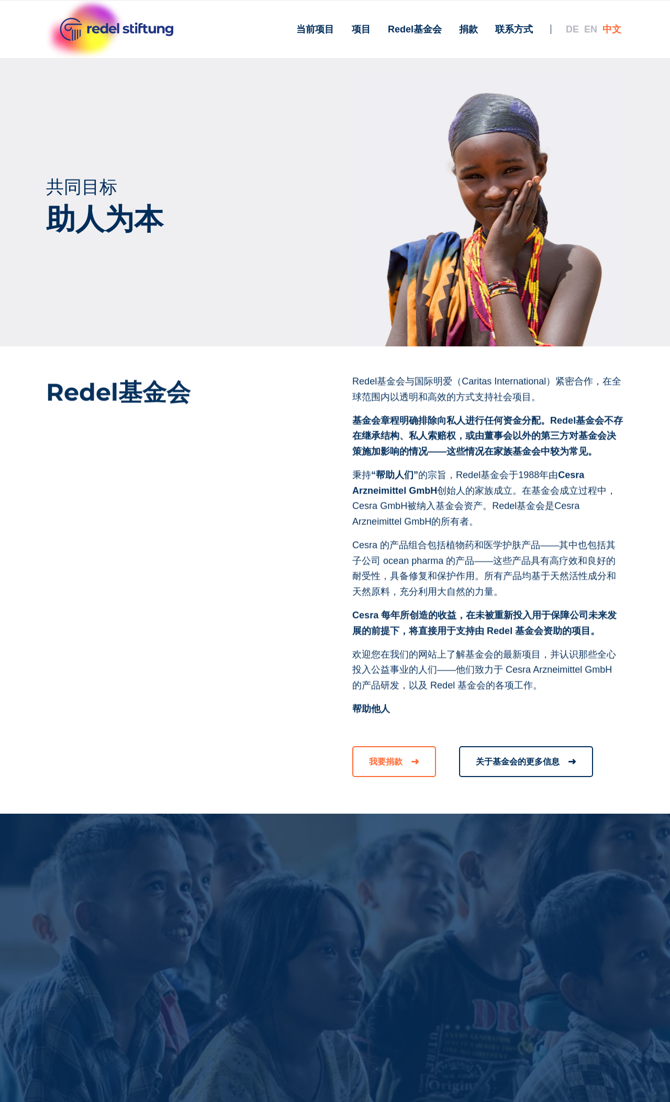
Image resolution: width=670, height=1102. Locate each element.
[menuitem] (315, 29)
